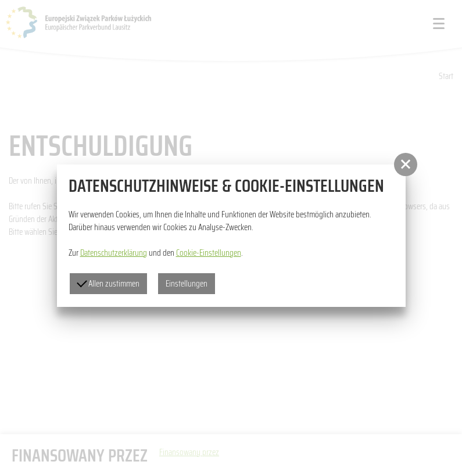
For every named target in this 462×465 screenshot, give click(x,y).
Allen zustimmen (108, 284)
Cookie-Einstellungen (208, 253)
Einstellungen (186, 284)
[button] (405, 164)
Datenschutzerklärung (113, 253)
